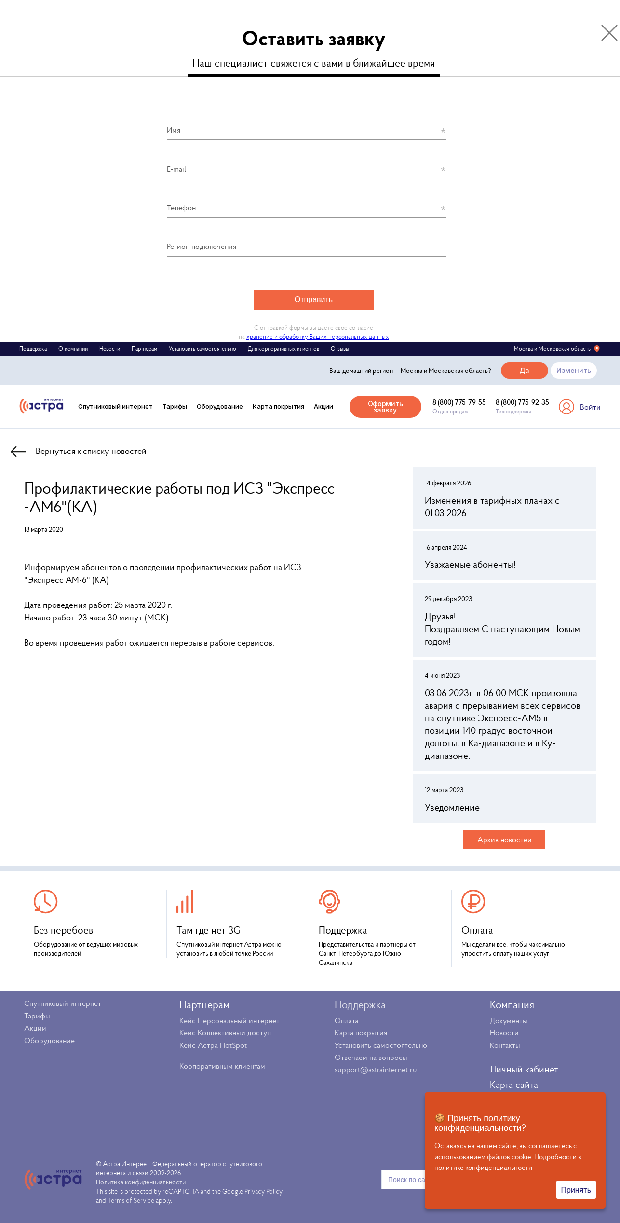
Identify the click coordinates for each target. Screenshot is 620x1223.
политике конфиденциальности (483, 1167)
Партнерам (144, 349)
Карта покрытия (278, 406)
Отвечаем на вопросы (371, 1057)
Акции (323, 406)
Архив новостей (504, 839)
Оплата (346, 1020)
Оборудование (220, 406)
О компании (73, 349)
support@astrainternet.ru (376, 1069)
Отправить (314, 299)
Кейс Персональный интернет (229, 1020)
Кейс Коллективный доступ (225, 1032)
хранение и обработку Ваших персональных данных (317, 336)
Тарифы (174, 406)
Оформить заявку (385, 406)
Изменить (573, 370)
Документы (508, 1020)
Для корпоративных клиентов (283, 348)
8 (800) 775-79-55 (459, 402)
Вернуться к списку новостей (91, 450)
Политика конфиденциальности (141, 1182)
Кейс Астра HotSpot (213, 1045)
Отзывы (340, 349)
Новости (109, 349)
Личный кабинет (524, 1069)
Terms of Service (131, 1200)
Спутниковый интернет (115, 406)
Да (524, 370)
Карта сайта (514, 1084)
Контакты (505, 1045)
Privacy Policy (263, 1191)
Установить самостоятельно (202, 349)
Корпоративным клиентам (222, 1066)
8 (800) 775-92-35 (522, 402)
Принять (576, 1190)
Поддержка (33, 349)
